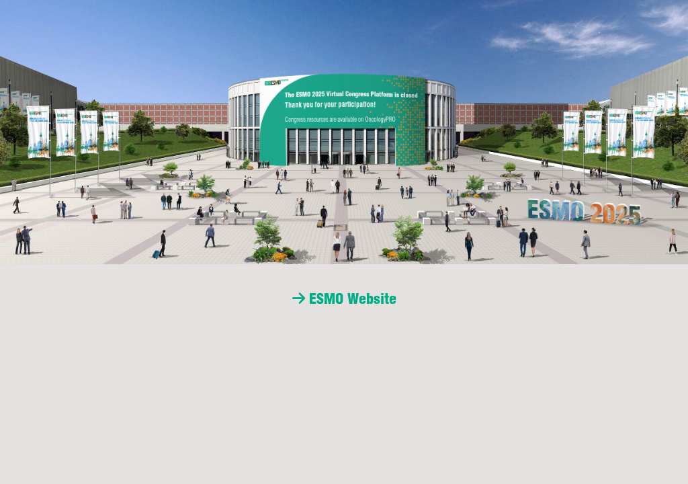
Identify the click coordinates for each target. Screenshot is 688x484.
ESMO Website (344, 298)
